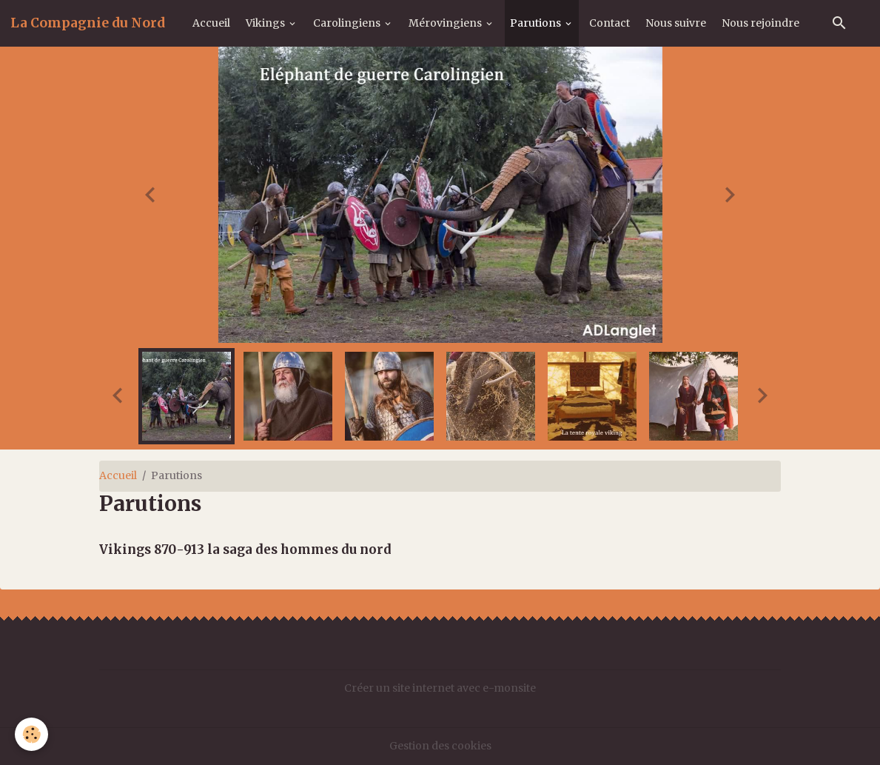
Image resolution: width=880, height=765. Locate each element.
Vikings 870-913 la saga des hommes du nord (245, 549)
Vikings (266, 23)
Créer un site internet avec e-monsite (440, 688)
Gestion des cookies (440, 745)
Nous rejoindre (760, 23)
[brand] (87, 23)
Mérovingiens (446, 23)
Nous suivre (675, 23)
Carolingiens (348, 23)
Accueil (211, 23)
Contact (609, 23)
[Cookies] (31, 734)
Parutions (536, 23)
